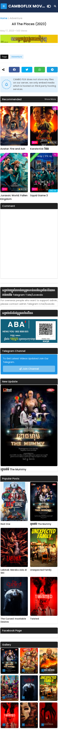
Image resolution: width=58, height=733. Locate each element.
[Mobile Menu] (4, 6)
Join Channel (30, 369)
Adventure (16, 18)
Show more (50, 99)
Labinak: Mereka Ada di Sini (14, 571)
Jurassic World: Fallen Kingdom (14, 197)
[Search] (55, 6)
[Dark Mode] (49, 6)
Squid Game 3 (39, 195)
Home (3, 18)
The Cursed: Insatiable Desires (13, 620)
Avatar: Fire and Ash (12, 149)
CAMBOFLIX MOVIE (26, 6)
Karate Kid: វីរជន (39, 149)
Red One (5, 524)
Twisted (34, 618)
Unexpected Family (41, 569)
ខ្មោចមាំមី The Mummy (13, 469)
